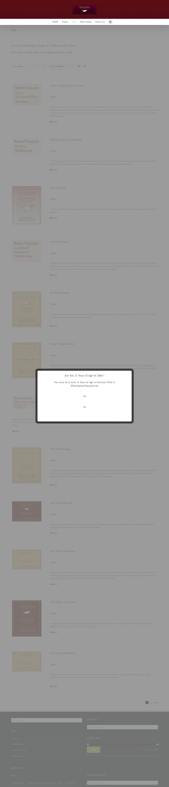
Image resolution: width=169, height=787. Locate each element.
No (84, 407)
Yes (84, 396)
